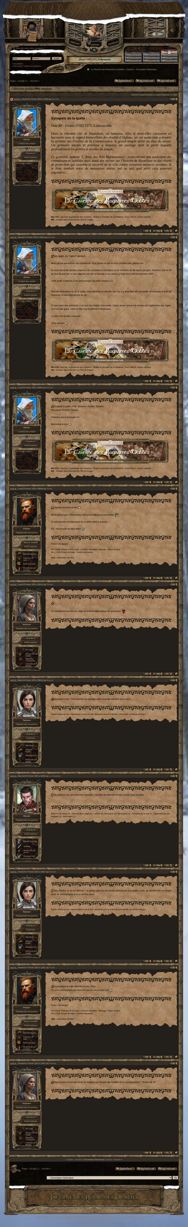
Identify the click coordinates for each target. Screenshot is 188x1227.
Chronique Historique (146, 69)
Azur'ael (55, 99)
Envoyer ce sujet (153, 95)
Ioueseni (27, 624)
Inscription (18, 64)
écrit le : (17, 99)
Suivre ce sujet (137, 95)
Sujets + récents (113, 1159)
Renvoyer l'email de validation (27, 66)
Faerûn (130, 69)
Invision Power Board (93, 1221)
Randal (27, 816)
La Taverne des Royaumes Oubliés (107, 69)
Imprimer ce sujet (169, 95)
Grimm (27, 139)
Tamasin (27, 720)
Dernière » (35, 81)
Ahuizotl (49, 680)
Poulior (49, 489)
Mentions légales (138, 1219)
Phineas (49, 584)
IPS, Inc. (108, 1221)
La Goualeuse (55, 776)
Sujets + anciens (74, 1159)
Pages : (13, 81)
